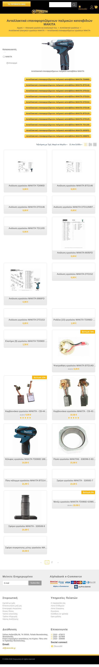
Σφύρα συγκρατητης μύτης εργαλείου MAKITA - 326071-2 (26, 547)
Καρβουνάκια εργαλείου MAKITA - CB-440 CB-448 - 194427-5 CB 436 (26, 411)
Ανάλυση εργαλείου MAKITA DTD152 (75, 274)
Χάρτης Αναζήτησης (10, 619)
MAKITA (7, 57)
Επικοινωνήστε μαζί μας (12, 606)
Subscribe (35, 583)
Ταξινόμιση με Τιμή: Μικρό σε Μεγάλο (51, 144)
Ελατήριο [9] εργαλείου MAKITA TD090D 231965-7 (26, 341)
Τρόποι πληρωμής (10, 617)
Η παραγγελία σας (58, 603)
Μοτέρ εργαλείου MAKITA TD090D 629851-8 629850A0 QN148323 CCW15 (74, 502)
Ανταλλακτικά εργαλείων (69, 28)
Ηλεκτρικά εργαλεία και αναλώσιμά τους (41, 28)
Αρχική (20, 28)
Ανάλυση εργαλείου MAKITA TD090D (27, 185)
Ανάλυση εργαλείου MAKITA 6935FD (75, 253)
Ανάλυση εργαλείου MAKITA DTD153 (27, 320)
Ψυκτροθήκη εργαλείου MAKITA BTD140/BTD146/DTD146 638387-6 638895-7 (74, 365)
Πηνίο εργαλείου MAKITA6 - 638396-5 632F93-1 (74, 459)
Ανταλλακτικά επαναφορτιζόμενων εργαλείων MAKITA (68, 30)
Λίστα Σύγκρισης (57, 609)
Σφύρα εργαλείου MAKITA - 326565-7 (75, 480)
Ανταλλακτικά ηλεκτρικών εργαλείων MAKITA (27, 30)
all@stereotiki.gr (9, 648)
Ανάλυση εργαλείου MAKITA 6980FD (27, 298)
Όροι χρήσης (56, 617)
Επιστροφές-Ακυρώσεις (12, 609)
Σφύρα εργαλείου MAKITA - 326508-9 (27, 526)
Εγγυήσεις (55, 611)
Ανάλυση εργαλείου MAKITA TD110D (27, 228)
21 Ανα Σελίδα (75, 144)
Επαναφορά (13, 63)
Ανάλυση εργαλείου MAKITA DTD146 (27, 207)
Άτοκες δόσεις (8, 611)
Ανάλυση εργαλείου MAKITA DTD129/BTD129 (74, 207)
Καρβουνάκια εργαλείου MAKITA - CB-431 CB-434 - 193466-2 (74, 411)
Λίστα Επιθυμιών (57, 606)
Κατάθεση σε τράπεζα (59, 614)
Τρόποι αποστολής (10, 614)
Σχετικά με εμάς (9, 603)
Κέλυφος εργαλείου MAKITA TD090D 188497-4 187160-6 (26, 459)
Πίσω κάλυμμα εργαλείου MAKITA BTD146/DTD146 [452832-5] (26, 480)
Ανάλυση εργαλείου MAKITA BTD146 (75, 185)
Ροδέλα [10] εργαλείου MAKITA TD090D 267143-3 (74, 320)
